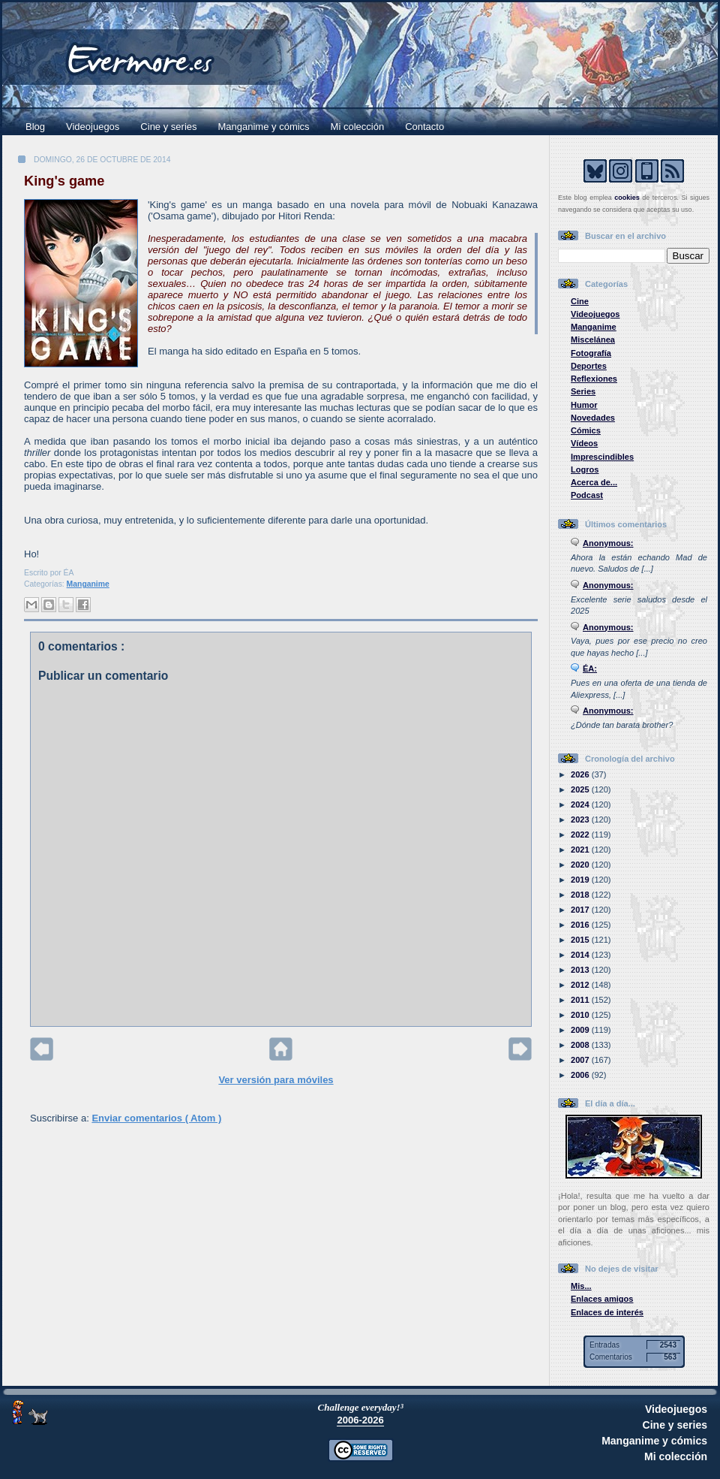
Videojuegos (92, 126)
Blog (35, 126)
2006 (581, 1074)
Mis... (581, 1285)
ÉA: (590, 668)
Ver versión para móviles (275, 1079)
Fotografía (591, 353)
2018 (581, 894)
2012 (581, 984)
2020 (581, 864)
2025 (581, 789)
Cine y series (168, 126)
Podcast (587, 495)
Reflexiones (594, 378)
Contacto (424, 126)
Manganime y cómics (264, 126)
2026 (581, 774)
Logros (584, 469)
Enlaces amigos (602, 1298)
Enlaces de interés (607, 1312)
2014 (581, 954)
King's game (64, 181)
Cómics (586, 430)
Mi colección (358, 126)
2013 (581, 969)
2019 (581, 879)
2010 (581, 1014)
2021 (581, 849)
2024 (581, 804)
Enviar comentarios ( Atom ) (156, 1118)
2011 (581, 999)
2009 (581, 1029)
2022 (581, 834)
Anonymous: (608, 543)
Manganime (88, 584)
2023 (581, 819)
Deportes (589, 365)
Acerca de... (594, 482)
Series (583, 391)
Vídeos (584, 443)
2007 (581, 1059)
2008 (581, 1044)
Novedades (593, 417)
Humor (584, 404)
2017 (581, 909)
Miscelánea (593, 339)
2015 (581, 939)
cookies (627, 197)
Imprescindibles (602, 456)
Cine (580, 301)
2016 (581, 924)
